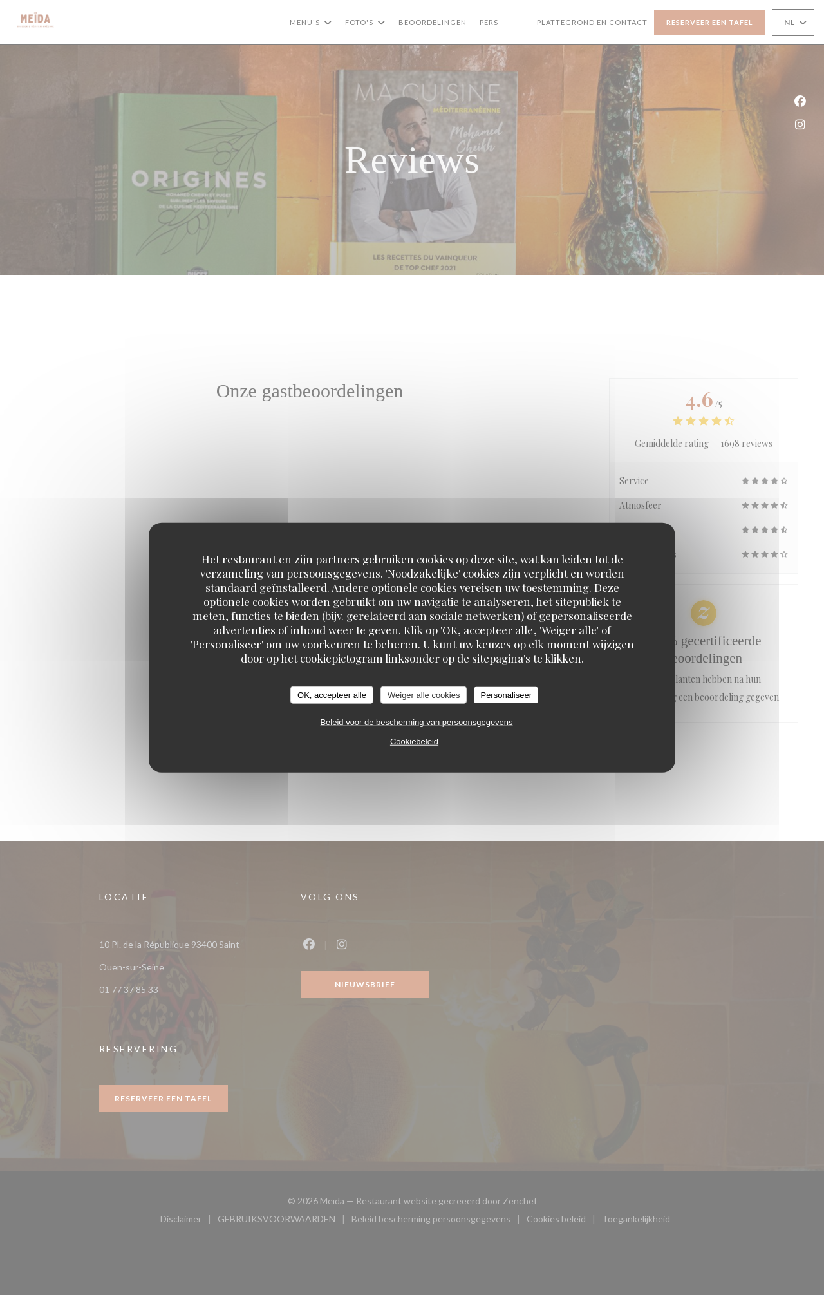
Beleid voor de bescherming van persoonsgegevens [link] (416, 722)
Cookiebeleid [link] (414, 741)
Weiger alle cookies (424, 694)
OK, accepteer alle (331, 694)
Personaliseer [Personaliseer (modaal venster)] (506, 694)
